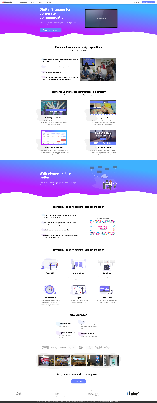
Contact (49, 2)
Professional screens (60, 392)
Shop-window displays (60, 395)
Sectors (33, 2)
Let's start (78, 381)
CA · (135, 2)
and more (118, 401)
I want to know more (148, 2)
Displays (41, 2)
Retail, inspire (19, 394)
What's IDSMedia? (23, 2)
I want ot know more (50, 30)
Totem (56, 394)
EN (138, 2)
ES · (137, 2)
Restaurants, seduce (21, 395)
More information (114, 401)
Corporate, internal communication (24, 392)
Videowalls (57, 393)
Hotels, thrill (18, 393)
